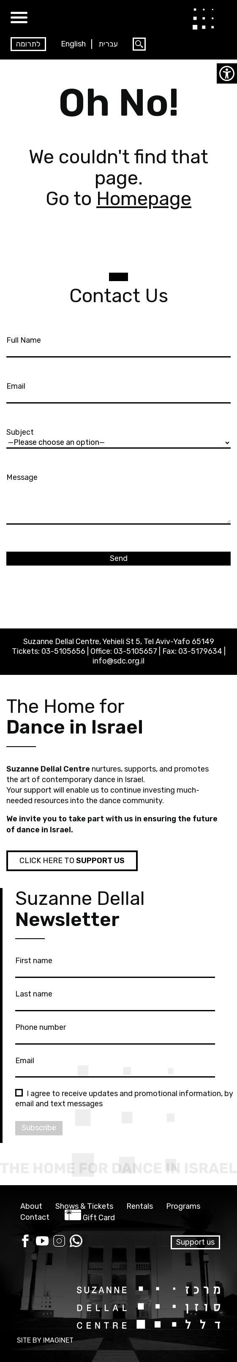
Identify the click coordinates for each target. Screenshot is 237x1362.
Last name (115, 999)
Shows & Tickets (84, 1206)
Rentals (139, 1206)
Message (118, 500)
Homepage (143, 198)
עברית (108, 44)
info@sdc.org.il (118, 661)
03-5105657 (135, 651)
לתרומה (28, 44)
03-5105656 (63, 651)
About (31, 1206)
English (73, 44)
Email (118, 391)
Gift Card (99, 1217)
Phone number (115, 1032)
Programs (183, 1206)
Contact (34, 1217)
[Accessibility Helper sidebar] (227, 73)
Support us (195, 1242)
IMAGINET (58, 1340)
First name (115, 965)
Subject (118, 437)
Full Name (118, 345)
